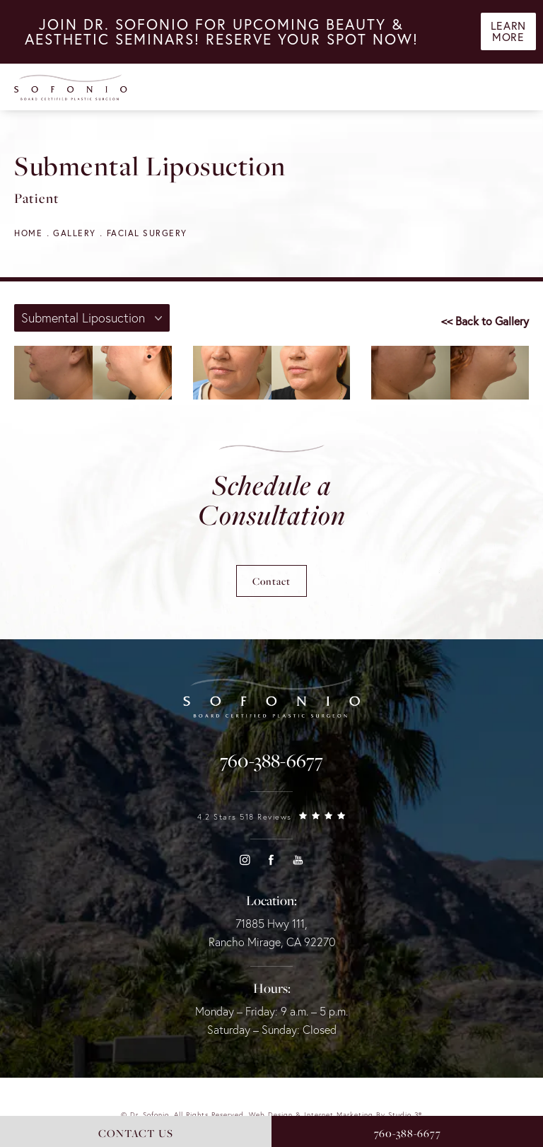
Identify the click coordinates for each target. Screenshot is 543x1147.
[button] (244, 860)
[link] (271, 761)
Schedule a (272, 500)
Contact (271, 581)
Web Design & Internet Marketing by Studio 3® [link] (335, 1114)
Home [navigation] (28, 233)
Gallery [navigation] (74, 233)
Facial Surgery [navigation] (147, 233)
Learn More (507, 34)
